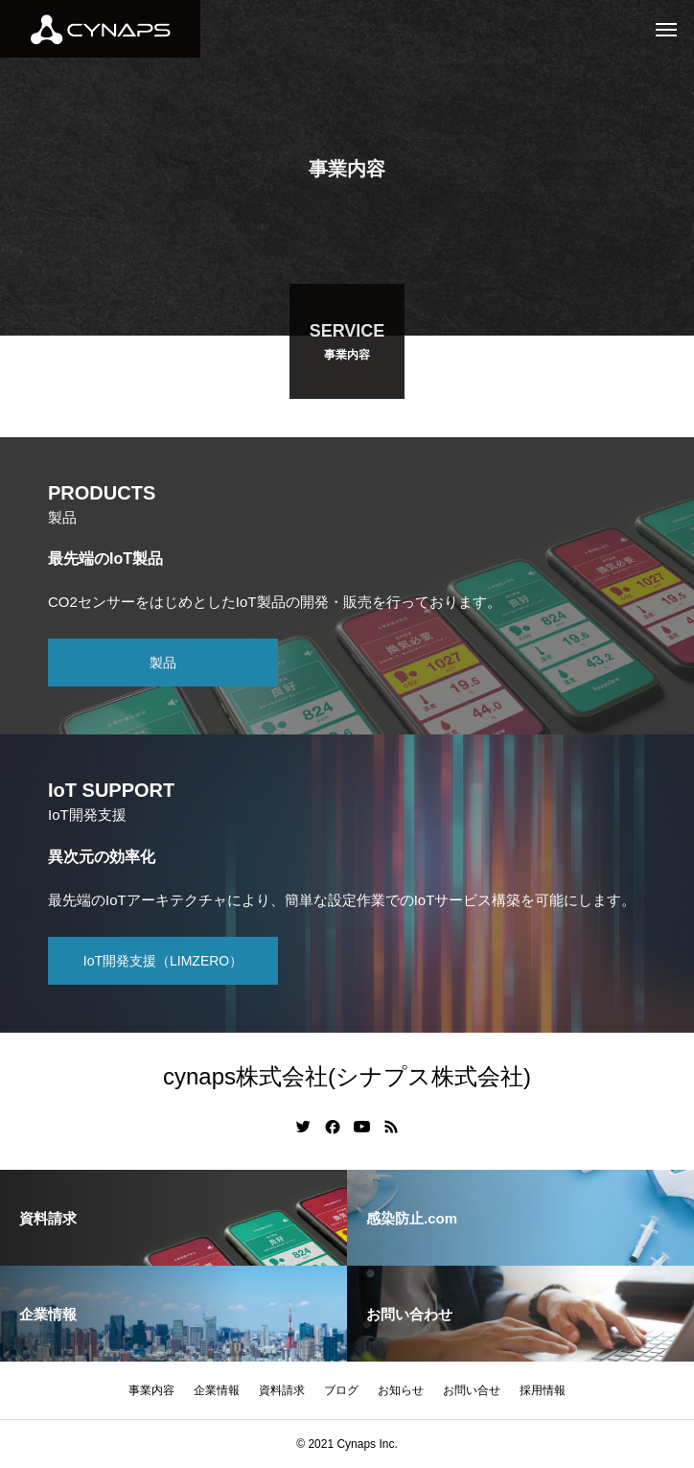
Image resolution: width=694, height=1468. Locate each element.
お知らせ (401, 1390)
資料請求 (282, 1390)
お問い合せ (471, 1390)
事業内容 (151, 1390)
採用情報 (543, 1390)
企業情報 (217, 1390)
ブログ (341, 1390)
